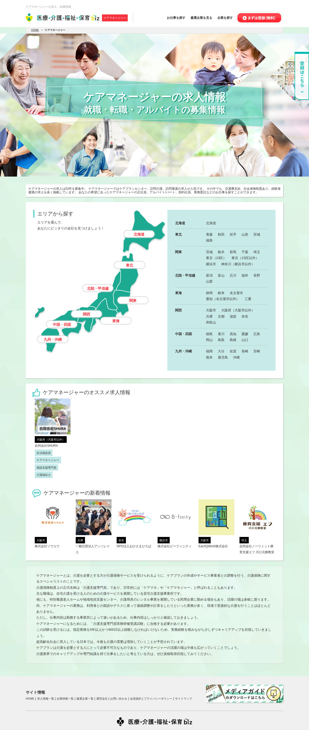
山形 (245, 234)
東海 (115, 321)
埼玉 (256, 252)
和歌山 (211, 322)
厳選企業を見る (201, 18)
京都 (221, 316)
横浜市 (211, 264)
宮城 (256, 234)
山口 (245, 340)
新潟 (209, 275)
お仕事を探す (176, 18)
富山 (221, 275)
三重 (248, 299)
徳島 (209, 334)
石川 (233, 275)
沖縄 (236, 357)
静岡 (209, 293)
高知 (233, 334)
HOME (35, 30)
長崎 (245, 351)
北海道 (139, 234)
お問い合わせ (118, 698)
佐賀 (233, 351)
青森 (209, 234)
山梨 (209, 281)
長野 (256, 275)
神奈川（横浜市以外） (238, 264)
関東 (132, 300)
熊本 (209, 357)
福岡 (209, 351)
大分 (221, 351)
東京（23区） (216, 258)
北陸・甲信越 (98, 288)
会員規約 (135, 698)
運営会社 (102, 698)
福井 (245, 275)
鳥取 (221, 340)
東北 (129, 265)
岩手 (233, 234)
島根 (233, 340)
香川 (221, 334)
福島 (209, 240)
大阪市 (211, 310)
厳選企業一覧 (84, 698)
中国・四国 (62, 324)
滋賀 (233, 316)
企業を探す (225, 18)
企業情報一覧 (65, 698)
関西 (86, 314)
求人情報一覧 (45, 698)
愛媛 (245, 334)
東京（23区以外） (245, 258)
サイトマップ (183, 698)
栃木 (221, 252)
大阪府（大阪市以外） (238, 310)
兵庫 (209, 316)
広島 (256, 334)
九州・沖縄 (53, 339)
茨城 (209, 252)
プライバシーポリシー (158, 698)
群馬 (233, 252)
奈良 (245, 316)
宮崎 (256, 351)
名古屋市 (236, 293)
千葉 (245, 252)
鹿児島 (223, 357)
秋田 (221, 234)
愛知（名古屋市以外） (222, 299)
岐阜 (221, 293)
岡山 (209, 340)
